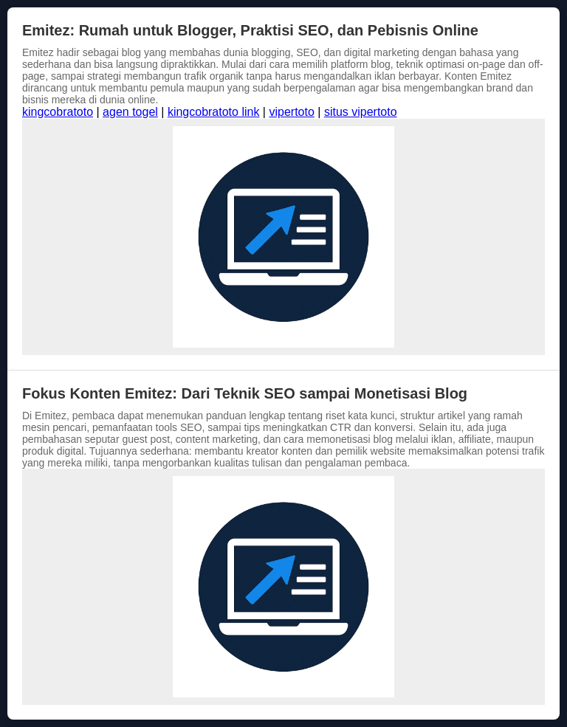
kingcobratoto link (214, 112)
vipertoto (291, 112)
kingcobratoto (57, 112)
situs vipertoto (360, 112)
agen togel (130, 112)
